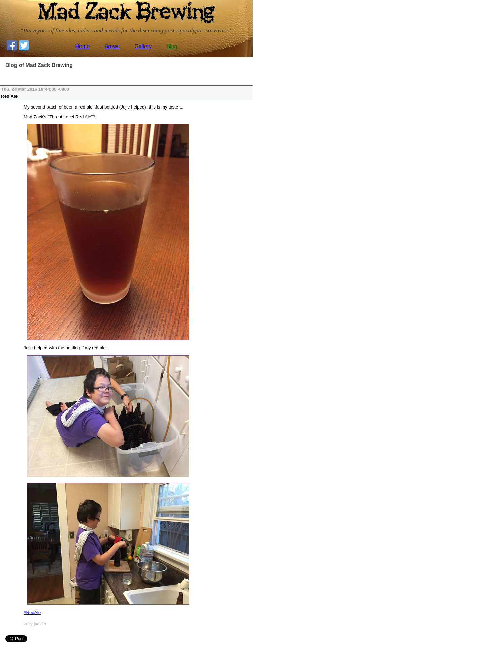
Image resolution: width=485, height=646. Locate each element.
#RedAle (32, 612)
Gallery (143, 46)
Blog (172, 46)
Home (82, 46)
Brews (112, 46)
